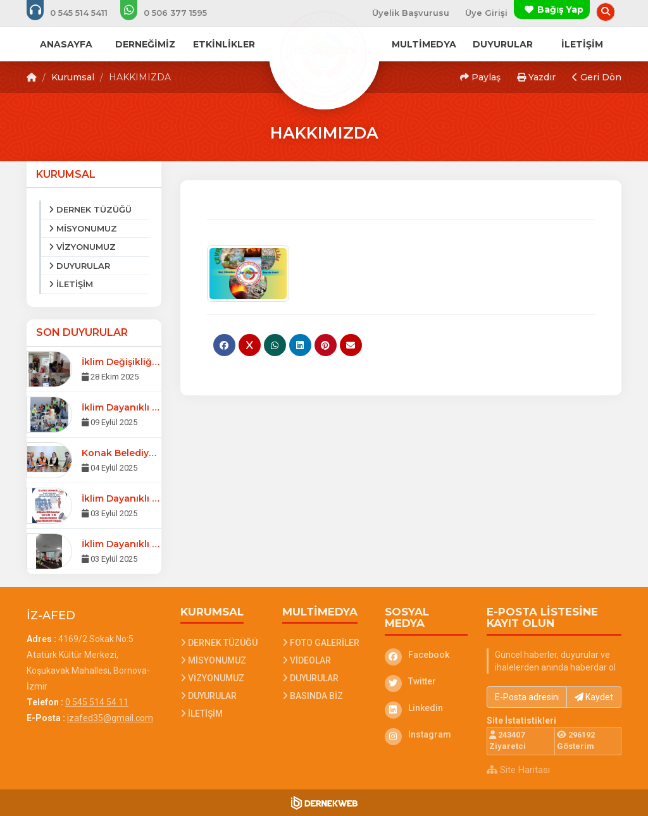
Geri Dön (596, 77)
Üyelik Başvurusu (410, 13)
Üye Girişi (486, 13)
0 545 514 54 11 (96, 702)
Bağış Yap (560, 9)
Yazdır (536, 77)
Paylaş (480, 77)
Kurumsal (72, 77)
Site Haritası (518, 770)
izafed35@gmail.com (110, 718)
